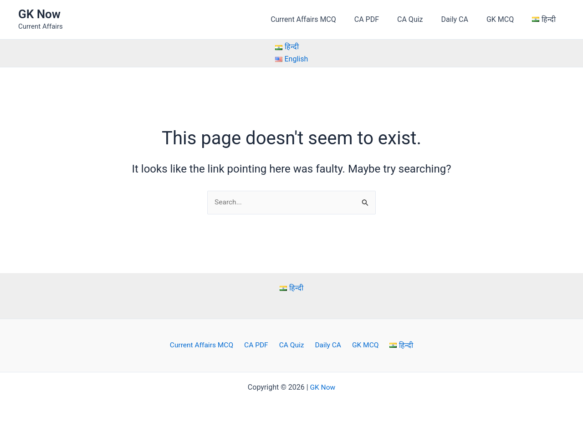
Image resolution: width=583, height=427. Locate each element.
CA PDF (383, 19)
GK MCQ (505, 19)
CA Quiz (422, 19)
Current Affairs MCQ (323, 19)
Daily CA (463, 19)
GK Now (39, 14)
